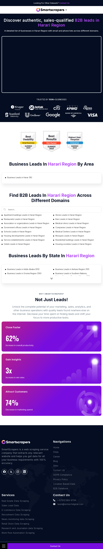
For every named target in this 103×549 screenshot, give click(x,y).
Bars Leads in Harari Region (67, 219)
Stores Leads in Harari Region (68, 215)
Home (56, 447)
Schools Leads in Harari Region (17, 231)
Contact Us (64, 3)
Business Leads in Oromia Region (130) (24, 273)
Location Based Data (64, 484)
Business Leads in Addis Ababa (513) (23, 269)
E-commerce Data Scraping (16, 510)
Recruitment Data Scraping (15, 514)
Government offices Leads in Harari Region (23, 227)
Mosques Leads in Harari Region (69, 236)
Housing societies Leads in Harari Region (73, 244)
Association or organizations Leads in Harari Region (26, 223)
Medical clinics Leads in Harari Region (72, 223)
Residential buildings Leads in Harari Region (74, 240)
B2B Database (60, 488)
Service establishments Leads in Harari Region (24, 240)
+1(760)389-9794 (64, 500)
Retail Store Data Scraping (15, 523)
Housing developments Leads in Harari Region (24, 236)
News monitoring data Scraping (18, 519)
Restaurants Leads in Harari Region (19, 219)
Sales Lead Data (10, 505)
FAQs (56, 452)
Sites (55, 465)
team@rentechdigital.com (68, 504)
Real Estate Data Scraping (15, 501)
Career (56, 456)
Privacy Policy (60, 479)
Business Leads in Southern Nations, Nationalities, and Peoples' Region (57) (72, 274)
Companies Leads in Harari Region (70, 227)
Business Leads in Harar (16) (19, 177)
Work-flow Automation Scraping (18, 532)
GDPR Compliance (62, 474)
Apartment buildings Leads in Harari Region (23, 215)
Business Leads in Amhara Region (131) (72, 269)
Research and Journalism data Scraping (22, 528)
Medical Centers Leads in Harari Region (72, 231)
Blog (55, 461)
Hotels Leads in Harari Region (17, 244)
